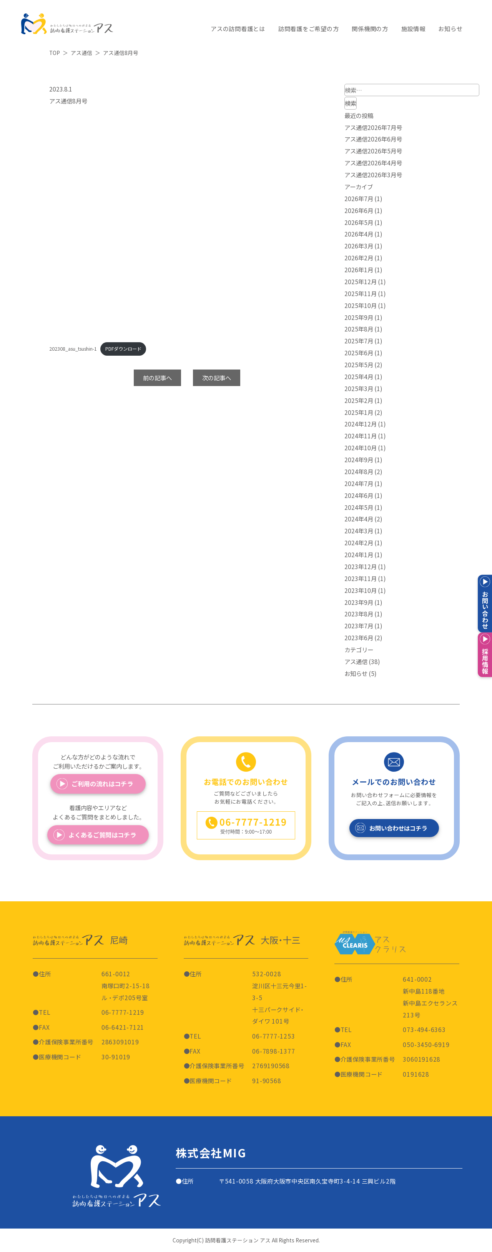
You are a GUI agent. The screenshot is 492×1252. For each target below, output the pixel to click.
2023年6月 (358, 637)
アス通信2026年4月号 (373, 162)
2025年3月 (358, 388)
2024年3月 (358, 530)
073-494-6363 (424, 1029)
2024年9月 (358, 459)
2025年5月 (358, 364)
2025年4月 (358, 376)
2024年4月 (358, 518)
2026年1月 (358, 269)
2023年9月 (358, 602)
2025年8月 (358, 329)
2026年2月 (358, 257)
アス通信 (355, 661)
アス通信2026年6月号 (373, 139)
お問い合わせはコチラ (398, 828)
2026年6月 (358, 210)
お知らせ (355, 673)
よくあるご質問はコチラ (102, 834)
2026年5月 (358, 222)
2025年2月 (358, 400)
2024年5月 (358, 507)
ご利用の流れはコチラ (102, 783)
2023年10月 (360, 590)
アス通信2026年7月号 (373, 127)
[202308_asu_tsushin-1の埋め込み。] (187, 222)
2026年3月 (358, 245)
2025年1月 (358, 412)
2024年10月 (360, 447)
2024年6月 (358, 495)
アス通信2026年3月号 (373, 174)
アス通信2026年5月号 (373, 151)
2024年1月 (358, 554)
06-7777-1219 (122, 1012)
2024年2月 (358, 542)
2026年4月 (358, 234)
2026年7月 (358, 198)
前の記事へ (157, 377)
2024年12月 (360, 424)
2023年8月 (358, 613)
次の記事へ (216, 377)
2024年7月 (358, 483)
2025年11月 (360, 293)
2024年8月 (358, 471)
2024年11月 (360, 435)
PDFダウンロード (123, 348)
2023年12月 (360, 566)
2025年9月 (358, 317)
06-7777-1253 (273, 1036)
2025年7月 (358, 340)
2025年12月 (360, 281)
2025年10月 (360, 305)
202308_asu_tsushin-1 (73, 348)
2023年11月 (360, 578)
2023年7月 (358, 625)
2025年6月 (358, 352)
